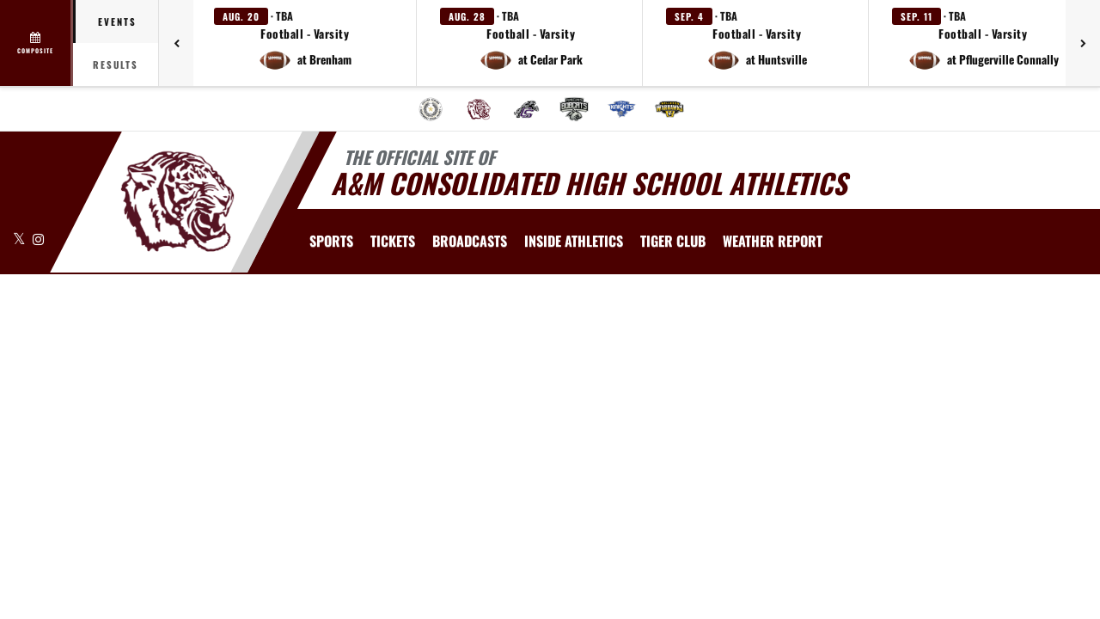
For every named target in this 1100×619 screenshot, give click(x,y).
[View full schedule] (36, 43)
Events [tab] (117, 21)
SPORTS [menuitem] (331, 240)
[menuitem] (430, 109)
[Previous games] (176, 43)
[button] (305, 43)
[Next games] (1083, 43)
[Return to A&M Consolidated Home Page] (176, 200)
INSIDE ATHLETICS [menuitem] (573, 240)
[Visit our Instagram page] (38, 239)
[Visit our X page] (20, 239)
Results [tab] (115, 64)
